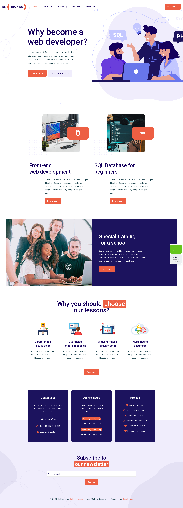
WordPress (128, 499)
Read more (37, 73)
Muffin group (76, 499)
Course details (60, 73)
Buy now (172, 6)
